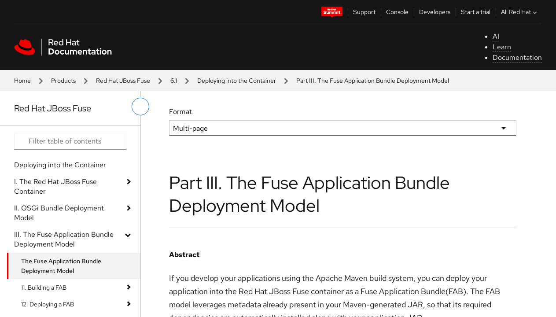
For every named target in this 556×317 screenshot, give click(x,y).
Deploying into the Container (236, 81)
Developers (434, 12)
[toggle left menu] (140, 106)
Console (397, 12)
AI (496, 36)
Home (22, 81)
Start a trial (475, 12)
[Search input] (70, 141)
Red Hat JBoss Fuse (123, 81)
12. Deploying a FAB (47, 304)
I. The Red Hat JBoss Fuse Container (55, 186)
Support (364, 12)
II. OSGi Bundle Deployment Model (59, 212)
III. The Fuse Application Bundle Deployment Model (64, 239)
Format (180, 111)
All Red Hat (520, 12)
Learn (502, 47)
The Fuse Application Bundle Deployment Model (61, 266)
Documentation (517, 57)
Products (63, 81)
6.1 (173, 81)
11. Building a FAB (43, 287)
